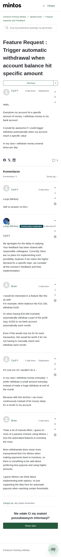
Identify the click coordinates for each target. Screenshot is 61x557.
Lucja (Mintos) (11, 226)
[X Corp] (9, 160)
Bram (14, 286)
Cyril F (14, 90)
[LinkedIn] (14, 160)
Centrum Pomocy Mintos (15, 17)
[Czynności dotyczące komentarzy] (55, 204)
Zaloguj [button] (51, 5)
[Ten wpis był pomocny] (55, 92)
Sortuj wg (52, 176)
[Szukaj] (30, 28)
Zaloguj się (8, 503)
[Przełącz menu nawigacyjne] (44, 5)
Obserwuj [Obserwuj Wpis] (31, 83)
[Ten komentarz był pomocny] (55, 188)
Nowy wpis (30, 525)
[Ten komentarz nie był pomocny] (55, 198)
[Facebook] (4, 160)
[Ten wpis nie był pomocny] (55, 102)
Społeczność (36, 17)
